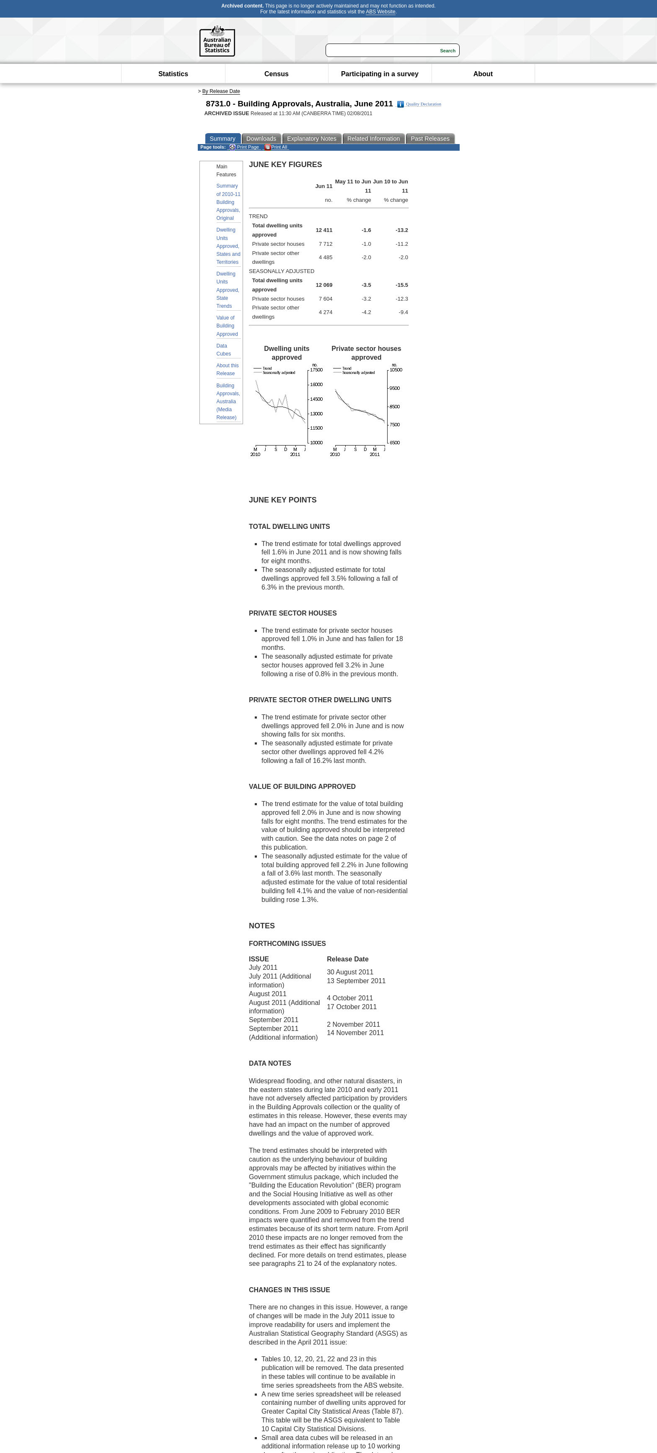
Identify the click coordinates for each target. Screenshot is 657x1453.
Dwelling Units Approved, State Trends (228, 290)
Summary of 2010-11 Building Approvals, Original (229, 202)
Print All (275, 147)
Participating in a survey (380, 73)
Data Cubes (224, 350)
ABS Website (380, 12)
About (483, 73)
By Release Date (221, 91)
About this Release (228, 369)
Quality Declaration (419, 104)
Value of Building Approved (227, 326)
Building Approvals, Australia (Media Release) (229, 402)
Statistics (173, 73)
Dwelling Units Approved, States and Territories (229, 246)
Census (276, 73)
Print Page (244, 147)
